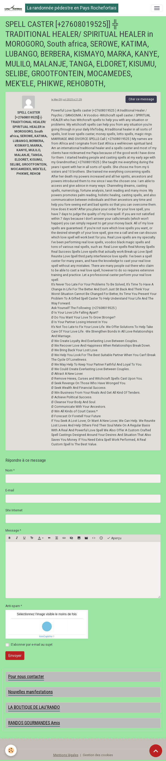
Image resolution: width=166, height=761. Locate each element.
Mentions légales (65, 755)
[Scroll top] (155, 750)
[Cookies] (11, 750)
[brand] (61, 8)
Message (12, 530)
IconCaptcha (45, 636)
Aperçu (114, 538)
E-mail (9, 490)
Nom (9, 470)
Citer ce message (141, 99)
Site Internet (14, 510)
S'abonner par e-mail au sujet (32, 644)
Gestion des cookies (98, 755)
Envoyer (15, 656)
